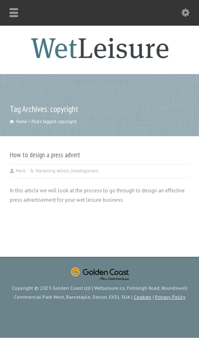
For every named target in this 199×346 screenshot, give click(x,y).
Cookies (142, 297)
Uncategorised (84, 171)
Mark (20, 171)
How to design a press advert (45, 154)
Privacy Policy (170, 297)
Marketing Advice (52, 171)
